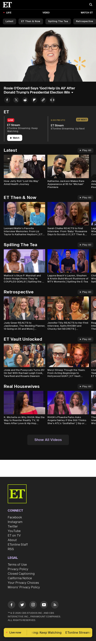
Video (46, 13)
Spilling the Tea (58, 21)
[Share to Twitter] (16, 101)
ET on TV (14, 535)
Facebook (15, 517)
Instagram (15, 522)
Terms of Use (17, 564)
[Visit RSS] (55, 605)
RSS (11, 549)
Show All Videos (48, 439)
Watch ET (87, 13)
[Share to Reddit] (25, 101)
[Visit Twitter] (22, 605)
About (12, 540)
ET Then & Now (30, 21)
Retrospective (84, 21)
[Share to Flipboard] (34, 101)
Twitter (13, 526)
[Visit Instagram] (33, 605)
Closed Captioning (21, 573)
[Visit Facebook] (11, 605)
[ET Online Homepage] (8, 4)
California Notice (20, 578)
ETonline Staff (18, 544)
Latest (9, 21)
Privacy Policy (18, 569)
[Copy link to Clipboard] (43, 101)
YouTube (14, 531)
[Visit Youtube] (44, 605)
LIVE (8, 13)
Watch (14, 138)
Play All (85, 150)
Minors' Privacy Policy (24, 587)
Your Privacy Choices (23, 583)
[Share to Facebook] (7, 101)
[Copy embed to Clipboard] (52, 101)
